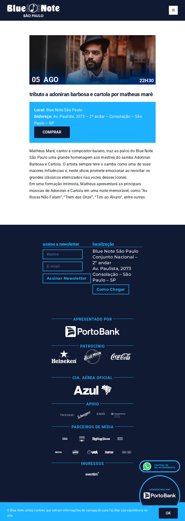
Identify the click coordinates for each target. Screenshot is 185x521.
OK (168, 513)
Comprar (52, 132)
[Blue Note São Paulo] (33, 5)
